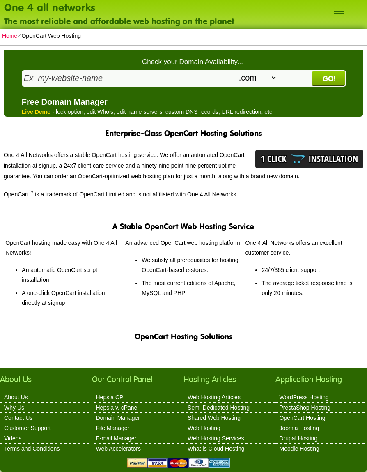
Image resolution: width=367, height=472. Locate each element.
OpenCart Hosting (303, 417)
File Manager (113, 428)
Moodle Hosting (299, 448)
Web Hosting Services (216, 438)
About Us (16, 397)
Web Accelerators (118, 448)
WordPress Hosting (304, 397)
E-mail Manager (116, 438)
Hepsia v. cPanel (117, 407)
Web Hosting (204, 428)
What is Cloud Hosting (216, 448)
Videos (13, 438)
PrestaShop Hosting (305, 407)
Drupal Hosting (299, 438)
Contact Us (18, 417)
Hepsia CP (110, 397)
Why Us (14, 407)
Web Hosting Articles (214, 397)
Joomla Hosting (299, 428)
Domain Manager (118, 417)
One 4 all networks (49, 7)
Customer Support (27, 428)
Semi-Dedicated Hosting (219, 407)
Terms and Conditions (32, 448)
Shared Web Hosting (214, 417)
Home (9, 35)
